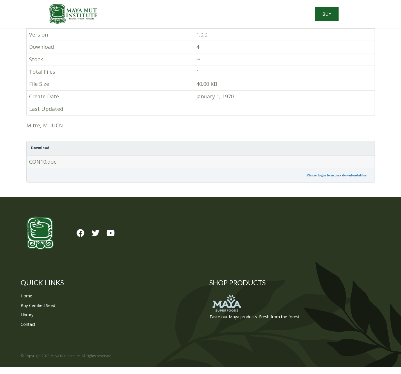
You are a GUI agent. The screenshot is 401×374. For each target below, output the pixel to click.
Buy (355, 17)
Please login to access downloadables (336, 182)
